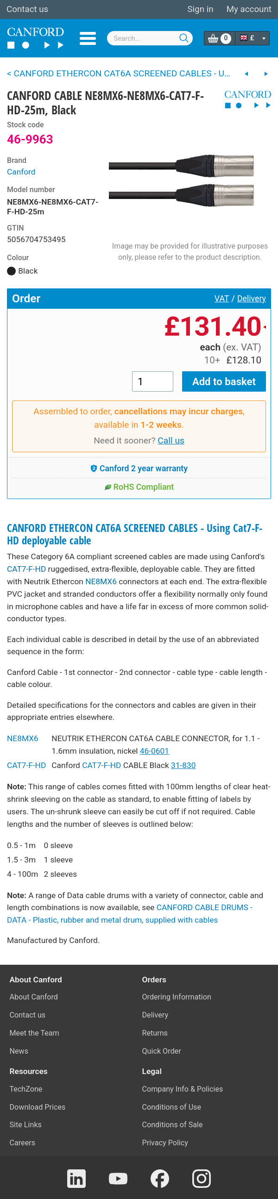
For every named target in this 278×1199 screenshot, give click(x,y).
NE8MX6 (101, 581)
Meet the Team (34, 1033)
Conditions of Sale (172, 1124)
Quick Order (161, 1051)
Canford (21, 171)
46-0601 (154, 751)
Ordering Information (176, 997)
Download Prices (38, 1107)
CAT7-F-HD (26, 569)
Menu (88, 38)
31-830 (183, 765)
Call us (171, 440)
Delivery (251, 298)
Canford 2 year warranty (139, 468)
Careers (23, 1142)
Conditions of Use (172, 1107)
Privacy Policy (165, 1142)
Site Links (26, 1124)
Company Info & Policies (182, 1089)
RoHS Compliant (139, 487)
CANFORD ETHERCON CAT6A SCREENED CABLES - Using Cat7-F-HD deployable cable (134, 534)
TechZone (26, 1089)
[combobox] (150, 38)
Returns (155, 1033)
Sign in (200, 9)
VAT (222, 298)
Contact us (27, 9)
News (19, 1051)
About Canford (34, 997)
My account (249, 9)
